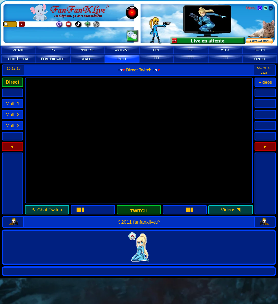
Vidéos (228, 209)
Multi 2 (13, 114)
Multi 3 (13, 125)
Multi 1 (13, 103)
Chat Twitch (49, 209)
